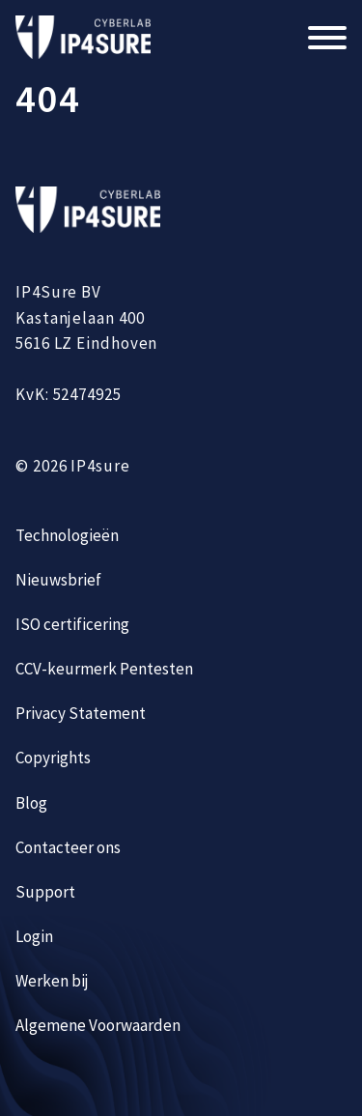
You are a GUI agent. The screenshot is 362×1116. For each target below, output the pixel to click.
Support (45, 891)
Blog (31, 803)
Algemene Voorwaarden (98, 1025)
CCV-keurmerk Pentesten (104, 668)
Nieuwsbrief (58, 579)
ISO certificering (72, 624)
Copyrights (53, 757)
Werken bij (52, 980)
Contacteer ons (68, 847)
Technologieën (67, 535)
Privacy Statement (80, 713)
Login (34, 936)
